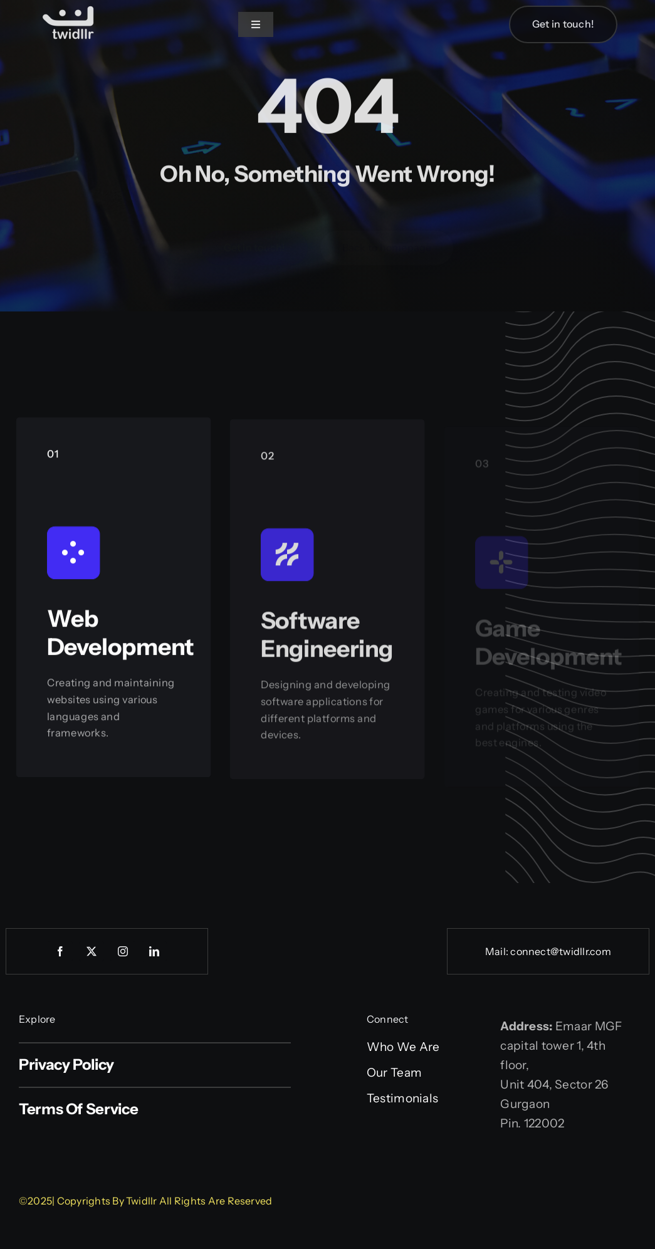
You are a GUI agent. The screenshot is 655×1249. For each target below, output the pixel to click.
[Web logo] (69, 7)
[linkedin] (154, 951)
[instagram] (122, 951)
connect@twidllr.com (560, 951)
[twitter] (91, 951)
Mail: (497, 951)
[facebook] (60, 951)
